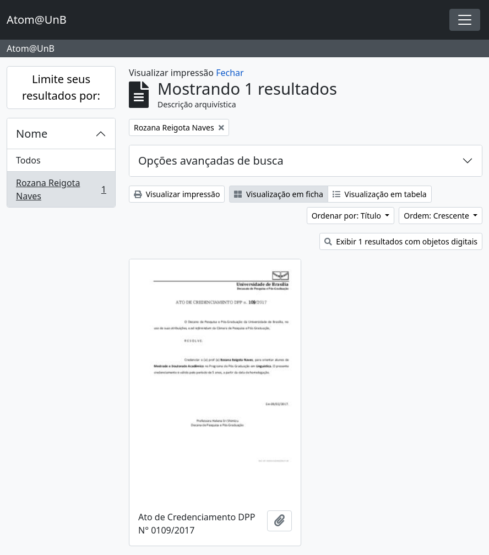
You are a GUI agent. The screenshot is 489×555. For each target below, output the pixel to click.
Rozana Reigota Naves (60, 189)
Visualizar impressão (177, 194)
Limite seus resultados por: (61, 87)
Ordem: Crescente (437, 215)
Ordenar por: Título (347, 215)
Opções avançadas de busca (211, 160)
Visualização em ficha (278, 194)
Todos (28, 160)
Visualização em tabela (380, 194)
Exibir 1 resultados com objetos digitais (400, 241)
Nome (31, 133)
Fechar (229, 73)
